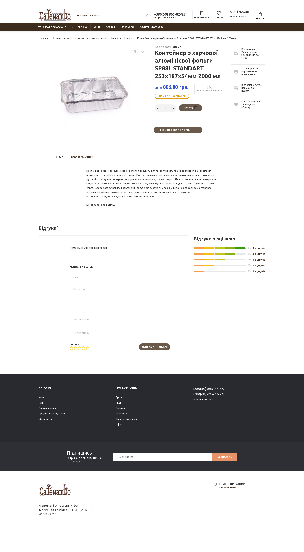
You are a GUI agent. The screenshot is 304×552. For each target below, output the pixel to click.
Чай (41, 425)
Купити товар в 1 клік (175, 132)
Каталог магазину (52, 29)
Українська (237, 17)
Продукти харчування (52, 436)
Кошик (260, 16)
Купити (190, 110)
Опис (59, 159)
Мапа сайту (45, 441)
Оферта (120, 446)
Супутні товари (48, 430)
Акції (96, 29)
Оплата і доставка (152, 29)
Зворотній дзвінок (165, 18)
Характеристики (82, 159)
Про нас (82, 29)
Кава (41, 419)
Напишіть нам (228, 510)
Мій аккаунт (239, 12)
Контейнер (94, 179)
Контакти (127, 29)
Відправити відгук (153, 369)
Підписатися (223, 479)
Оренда (110, 29)
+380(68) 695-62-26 (208, 417)
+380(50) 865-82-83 (169, 15)
